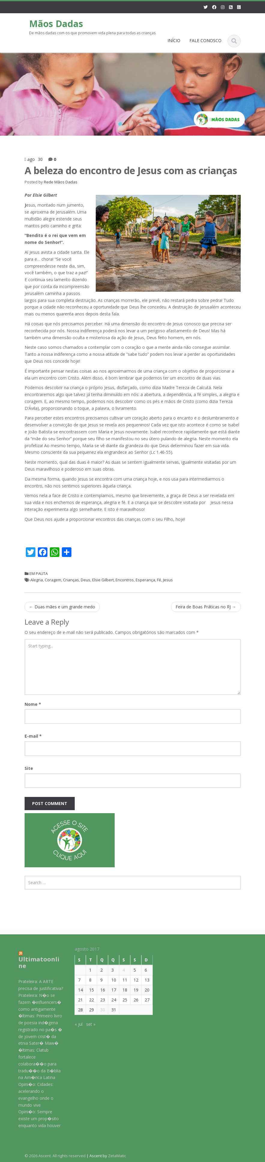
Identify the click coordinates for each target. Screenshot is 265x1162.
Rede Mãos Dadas (60, 182)
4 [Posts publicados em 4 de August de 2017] (120, 970)
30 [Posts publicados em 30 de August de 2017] (98, 1010)
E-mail (33, 736)
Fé (159, 580)
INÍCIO (173, 40)
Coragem (53, 580)
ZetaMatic (117, 1155)
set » (87, 1024)
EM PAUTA (38, 573)
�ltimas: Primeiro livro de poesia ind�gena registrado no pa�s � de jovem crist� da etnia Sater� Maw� (37, 1029)
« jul (75, 1024)
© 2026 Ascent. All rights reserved (55, 1155)
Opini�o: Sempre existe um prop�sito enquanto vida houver (36, 1118)
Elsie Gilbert (103, 580)
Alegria (36, 580)
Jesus (168, 580)
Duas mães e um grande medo (62, 607)
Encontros (125, 580)
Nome (33, 704)
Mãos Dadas (56, 23)
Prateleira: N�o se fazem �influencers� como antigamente (36, 1002)
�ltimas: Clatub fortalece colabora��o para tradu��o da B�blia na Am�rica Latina (36, 1063)
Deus (85, 580)
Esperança (145, 580)
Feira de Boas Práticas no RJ (206, 607)
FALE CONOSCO (205, 40)
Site (29, 768)
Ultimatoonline (35, 962)
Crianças (71, 580)
